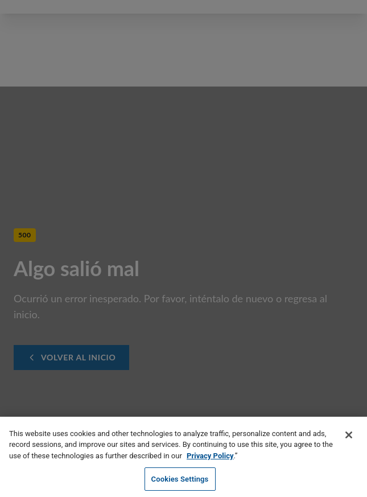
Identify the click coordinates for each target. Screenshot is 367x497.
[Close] (348, 437)
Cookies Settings (180, 481)
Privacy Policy (210, 458)
